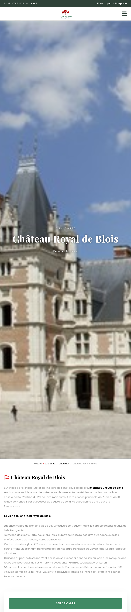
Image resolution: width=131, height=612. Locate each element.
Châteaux (64, 463)
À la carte (50, 463)
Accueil (38, 463)
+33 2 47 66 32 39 (14, 3)
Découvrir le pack (65, 251)
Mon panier (120, 3)
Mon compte (103, 3)
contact (31, 3)
